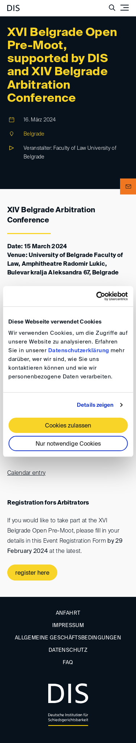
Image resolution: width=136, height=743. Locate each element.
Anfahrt (68, 613)
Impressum (68, 625)
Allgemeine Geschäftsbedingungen (68, 637)
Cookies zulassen (68, 426)
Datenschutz (68, 650)
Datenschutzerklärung (78, 350)
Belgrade (34, 134)
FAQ (68, 662)
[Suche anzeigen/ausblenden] (112, 7)
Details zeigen (95, 405)
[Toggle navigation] (124, 7)
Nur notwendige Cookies (68, 444)
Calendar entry (26, 473)
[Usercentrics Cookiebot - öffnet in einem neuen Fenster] (97, 296)
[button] (128, 186)
